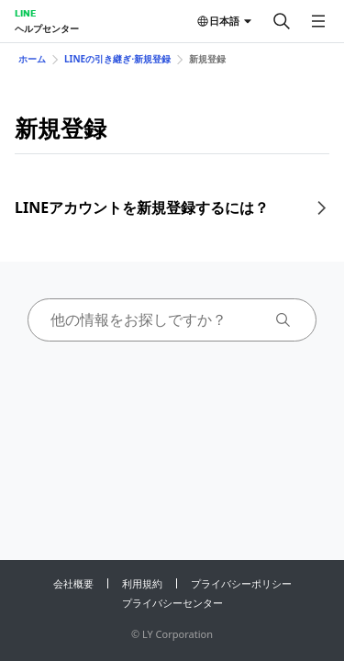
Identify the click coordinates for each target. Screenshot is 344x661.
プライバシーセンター (172, 603)
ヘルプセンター (47, 28)
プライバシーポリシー (241, 583)
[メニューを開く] (318, 21)
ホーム (32, 58)
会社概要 (73, 583)
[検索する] (281, 21)
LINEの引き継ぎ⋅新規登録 (117, 58)
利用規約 (142, 583)
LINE (25, 12)
